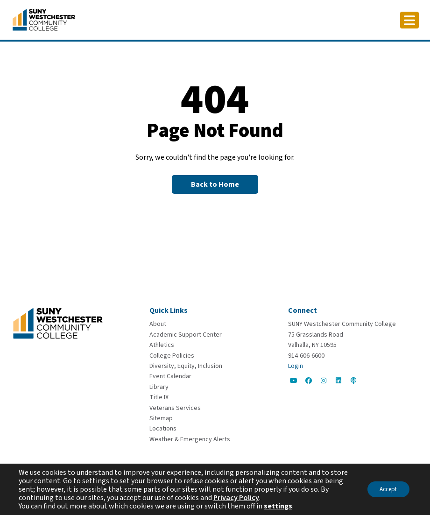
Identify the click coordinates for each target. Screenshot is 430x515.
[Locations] (162, 428)
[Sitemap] (161, 418)
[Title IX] (159, 397)
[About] (157, 324)
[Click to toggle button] (409, 20)
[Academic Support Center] (185, 334)
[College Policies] (171, 355)
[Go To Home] (44, 19)
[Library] (159, 387)
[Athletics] (161, 345)
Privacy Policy (245, 498)
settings (278, 506)
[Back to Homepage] (215, 184)
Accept (385, 489)
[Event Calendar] (170, 376)
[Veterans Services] (175, 408)
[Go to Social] (293, 380)
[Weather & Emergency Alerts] (189, 439)
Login (295, 366)
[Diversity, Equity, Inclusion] (185, 366)
